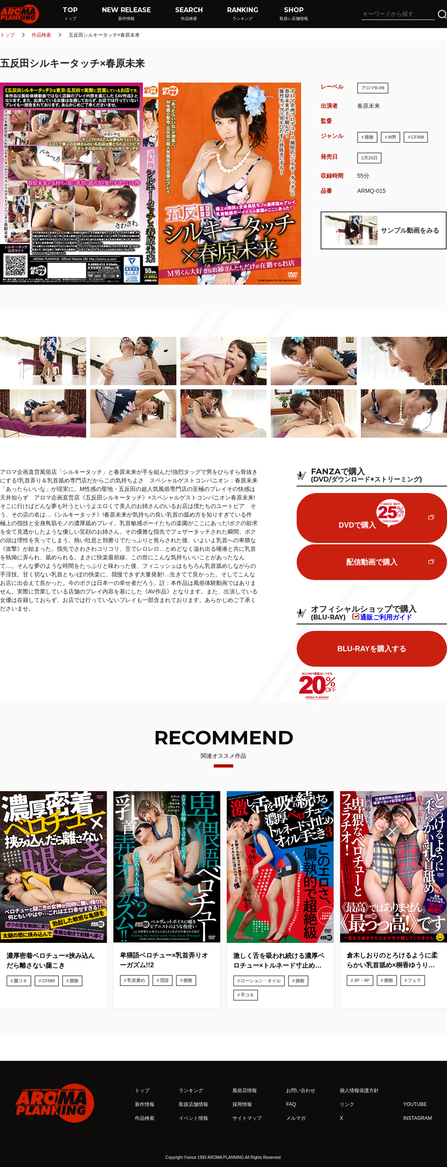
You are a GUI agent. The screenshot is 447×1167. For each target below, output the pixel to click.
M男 (392, 137)
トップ (7, 35)
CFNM (417, 137)
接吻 (369, 137)
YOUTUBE (415, 1104)
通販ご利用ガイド (386, 617)
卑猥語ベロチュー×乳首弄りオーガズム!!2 (164, 960)
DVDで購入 (372, 514)
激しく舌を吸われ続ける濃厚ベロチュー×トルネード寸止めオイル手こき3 (278, 961)
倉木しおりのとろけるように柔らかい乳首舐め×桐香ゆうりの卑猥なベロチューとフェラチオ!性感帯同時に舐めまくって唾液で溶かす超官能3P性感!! (393, 961)
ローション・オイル (261, 980)
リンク (347, 1104)
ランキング (191, 1090)
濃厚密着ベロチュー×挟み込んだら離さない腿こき (51, 960)
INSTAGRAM (417, 1118)
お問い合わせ (300, 1090)
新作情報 (144, 1104)
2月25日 (369, 157)
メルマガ (296, 1118)
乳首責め (136, 980)
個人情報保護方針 (359, 1090)
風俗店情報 (244, 1090)
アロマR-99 (372, 87)
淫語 (164, 980)
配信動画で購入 (371, 562)
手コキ (247, 994)
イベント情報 (193, 1118)
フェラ (414, 980)
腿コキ (20, 980)
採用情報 (242, 1104)
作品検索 (41, 35)
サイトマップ (247, 1118)
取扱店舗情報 (193, 1104)
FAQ (291, 1104)
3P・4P (361, 980)
